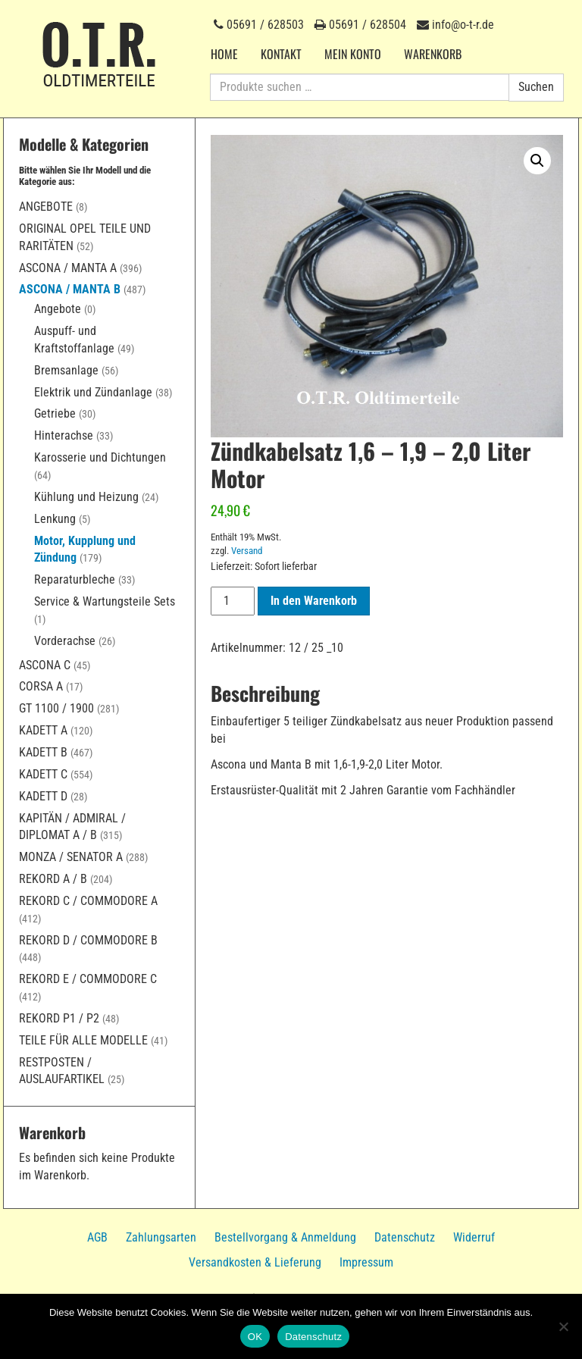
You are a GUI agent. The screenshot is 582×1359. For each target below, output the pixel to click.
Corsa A (41, 686)
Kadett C (43, 774)
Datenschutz (404, 1237)
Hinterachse (63, 435)
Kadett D (43, 796)
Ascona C (44, 665)
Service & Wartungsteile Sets (104, 601)
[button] (537, 160)
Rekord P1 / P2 (59, 1018)
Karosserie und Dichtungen (100, 457)
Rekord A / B (53, 879)
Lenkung (55, 519)
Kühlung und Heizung (86, 497)
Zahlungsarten (161, 1237)
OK (255, 1336)
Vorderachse (64, 641)
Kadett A (43, 730)
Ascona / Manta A (68, 268)
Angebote (46, 206)
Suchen (536, 87)
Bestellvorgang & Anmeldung (285, 1237)
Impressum (366, 1262)
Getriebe (55, 413)
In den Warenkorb (314, 600)
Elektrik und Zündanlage (93, 392)
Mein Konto (352, 54)
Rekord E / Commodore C (88, 979)
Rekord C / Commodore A (88, 901)
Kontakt (281, 54)
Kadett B (43, 752)
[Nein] (563, 1326)
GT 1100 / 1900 (56, 708)
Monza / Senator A (71, 857)
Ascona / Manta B (69, 289)
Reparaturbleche (74, 579)
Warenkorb (433, 54)
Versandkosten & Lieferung (255, 1262)
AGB (97, 1237)
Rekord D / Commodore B (88, 940)
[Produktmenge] (233, 601)
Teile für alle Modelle (83, 1040)
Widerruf (474, 1237)
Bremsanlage (66, 370)
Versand (246, 550)
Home (224, 54)
